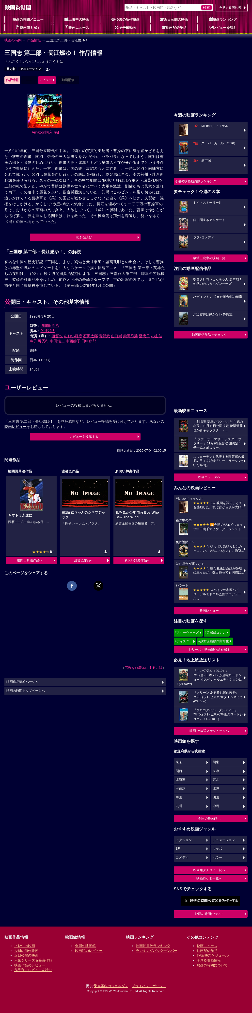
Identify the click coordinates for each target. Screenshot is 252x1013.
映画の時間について (209, 914)
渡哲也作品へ (83, 560)
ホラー (217, 857)
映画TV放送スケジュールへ (209, 731)
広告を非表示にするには (143, 668)
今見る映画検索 (230, 8)
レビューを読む (223, 27)
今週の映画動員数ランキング (195, 181)
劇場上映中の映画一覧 (209, 258)
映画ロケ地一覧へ (209, 878)
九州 (179, 806)
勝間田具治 (50, 325)
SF (178, 848)
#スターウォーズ (187, 632)
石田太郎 (90, 336)
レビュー (45, 80)
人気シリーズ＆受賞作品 (33, 960)
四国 (216, 797)
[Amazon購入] (45, 132)
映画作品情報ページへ (22, 682)
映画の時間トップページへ (25, 690)
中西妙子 (73, 341)
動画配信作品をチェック (209, 335)
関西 (179, 771)
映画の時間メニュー (28, 19)
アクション (184, 840)
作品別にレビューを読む (33, 970)
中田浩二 (57, 341)
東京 (179, 762)
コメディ (182, 857)
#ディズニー (183, 641)
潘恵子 (144, 336)
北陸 (216, 788)
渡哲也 (57, 336)
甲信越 (180, 788)
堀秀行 (43, 341)
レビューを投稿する (83, 437)
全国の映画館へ (209, 818)
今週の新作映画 (125, 19)
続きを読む (84, 237)
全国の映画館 (85, 946)
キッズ (217, 848)
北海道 (180, 779)
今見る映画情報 (209, 960)
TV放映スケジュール (213, 955)
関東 (216, 762)
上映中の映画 (76, 19)
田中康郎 (88, 341)
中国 (179, 797)
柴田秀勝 (130, 336)
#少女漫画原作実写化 (213, 641)
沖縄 (216, 806)
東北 (216, 779)
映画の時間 (13, 40)
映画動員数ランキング (153, 946)
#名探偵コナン (215, 632)
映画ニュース (76, 27)
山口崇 (116, 336)
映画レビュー (209, 610)
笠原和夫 (48, 331)
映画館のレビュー (89, 951)
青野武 (104, 336)
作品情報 (34, 40)
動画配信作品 (174, 27)
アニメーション (30, 69)
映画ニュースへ (209, 477)
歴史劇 (10, 69)
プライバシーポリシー (149, 986)
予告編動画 (125, 27)
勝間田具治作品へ (30, 560)
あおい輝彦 (73, 336)
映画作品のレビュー (29, 965)
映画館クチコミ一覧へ (209, 870)
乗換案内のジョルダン (111, 986)
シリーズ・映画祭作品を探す (209, 649)
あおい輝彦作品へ (137, 560)
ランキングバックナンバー (156, 951)
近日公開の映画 (174, 19)
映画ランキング (223, 19)
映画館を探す (28, 27)
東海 (216, 771)
